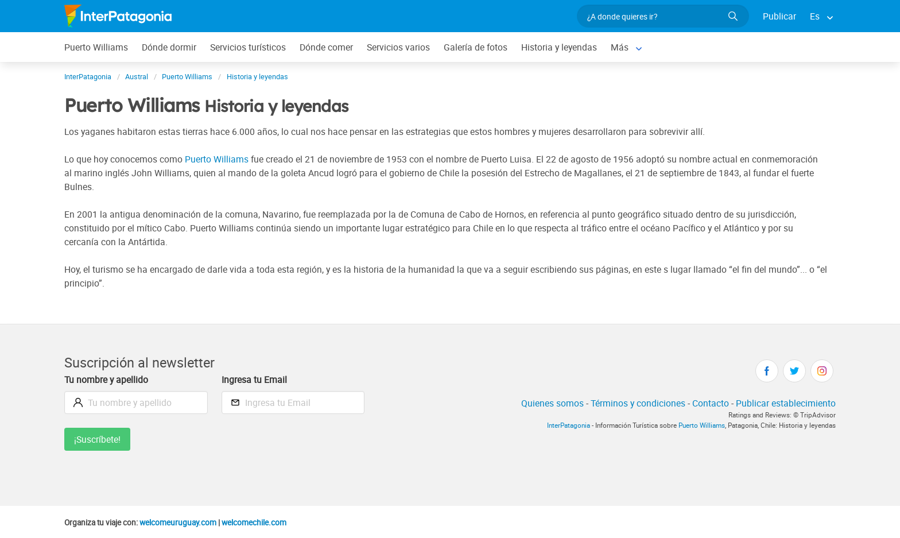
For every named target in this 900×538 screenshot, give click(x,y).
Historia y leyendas (559, 47)
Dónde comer (326, 47)
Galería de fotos (475, 47)
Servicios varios (398, 47)
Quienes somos (552, 403)
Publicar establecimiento (786, 403)
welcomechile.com (254, 522)
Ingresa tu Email (254, 379)
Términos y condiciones (638, 403)
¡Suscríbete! (97, 439)
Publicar (779, 16)
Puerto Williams (96, 47)
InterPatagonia (568, 425)
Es (815, 16)
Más (620, 47)
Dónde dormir (169, 47)
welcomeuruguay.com (177, 522)
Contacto (710, 403)
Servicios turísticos (248, 47)
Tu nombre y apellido (106, 379)
